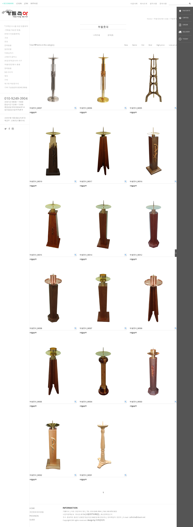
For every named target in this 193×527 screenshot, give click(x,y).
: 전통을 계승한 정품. (12, 30)
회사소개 (143, 3)
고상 (6, 37)
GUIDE (32, 519)
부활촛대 (173, 19)
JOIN (26, 3)
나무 (95, 35)
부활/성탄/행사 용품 (12, 64)
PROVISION (34, 516)
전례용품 (7, 45)
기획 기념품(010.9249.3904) (15, 87)
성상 (6, 41)
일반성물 (7, 49)
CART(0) (183, 17)
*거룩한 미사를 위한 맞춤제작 (16, 26)
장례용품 (7, 68)
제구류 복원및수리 (11, 83)
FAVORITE (184, 10)
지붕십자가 (8, 53)
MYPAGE (34, 3)
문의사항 (163, 3)
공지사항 (153, 3)
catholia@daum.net (137, 517)
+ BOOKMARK (8, 3)
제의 (6, 76)
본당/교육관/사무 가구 (13, 60)
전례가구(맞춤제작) (12, 34)
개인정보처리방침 (36, 512)
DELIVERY (184, 32)
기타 (6, 80)
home (149, 19)
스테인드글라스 (10, 57)
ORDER (183, 24)
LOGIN (19, 3)
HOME (32, 508)
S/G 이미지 (8, 72)
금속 (109, 35)
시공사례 (133, 3)
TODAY (183, 39)
